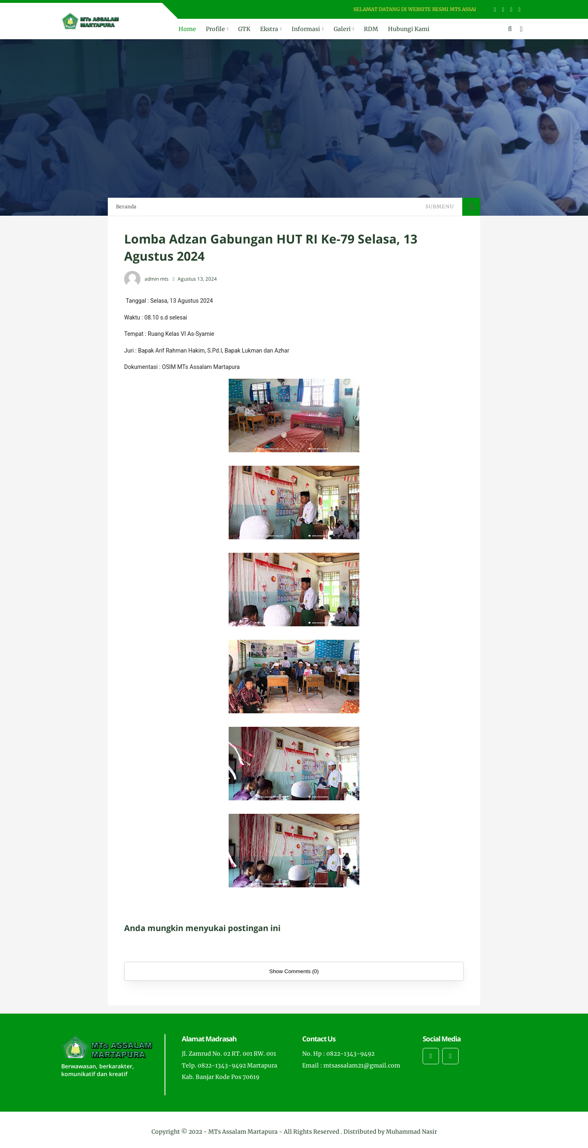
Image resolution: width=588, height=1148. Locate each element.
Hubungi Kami (409, 29)
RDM (371, 29)
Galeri (342, 29)
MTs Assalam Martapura (243, 1131)
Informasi (306, 29)
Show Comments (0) (293, 971)
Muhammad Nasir (411, 1131)
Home (187, 29)
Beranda (126, 206)
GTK (244, 29)
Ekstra (269, 29)
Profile (215, 29)
